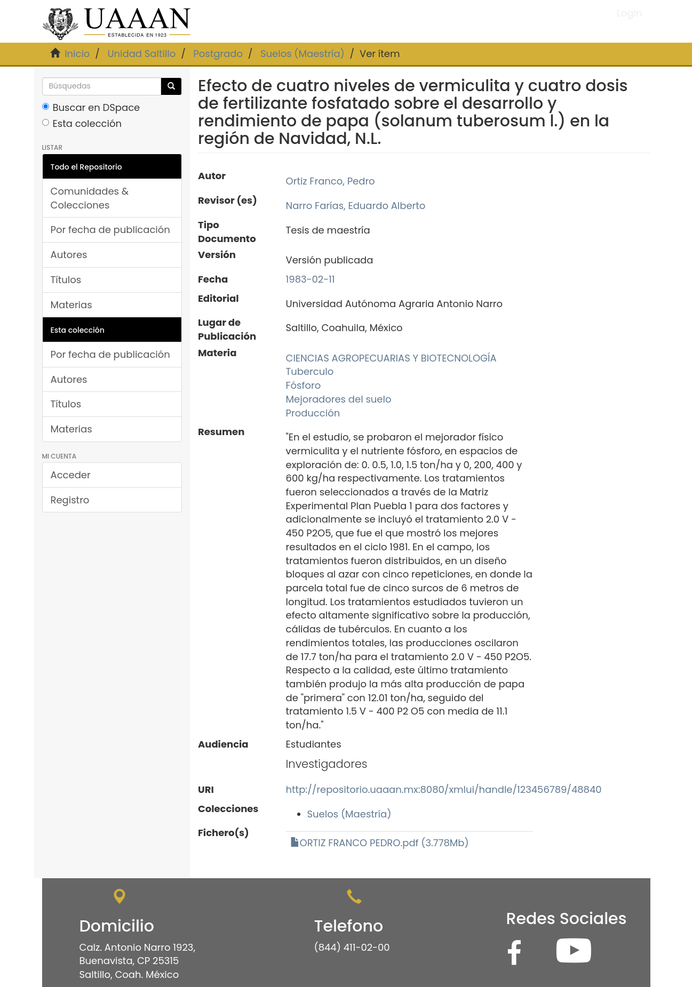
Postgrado (218, 53)
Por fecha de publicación (110, 229)
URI (206, 789)
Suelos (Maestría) (302, 53)
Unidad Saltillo (141, 53)
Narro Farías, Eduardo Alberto (356, 205)
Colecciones (228, 808)
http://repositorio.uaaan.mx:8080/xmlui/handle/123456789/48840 (444, 789)
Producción (313, 413)
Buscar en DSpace (91, 107)
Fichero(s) (223, 832)
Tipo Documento (227, 231)
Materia (217, 352)
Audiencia (223, 744)
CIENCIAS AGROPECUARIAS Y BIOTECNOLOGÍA (391, 358)
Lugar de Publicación (227, 329)
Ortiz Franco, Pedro (330, 181)
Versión (217, 254)
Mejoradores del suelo (339, 399)
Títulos (66, 279)
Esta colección (82, 123)
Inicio (77, 53)
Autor (212, 175)
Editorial (218, 298)
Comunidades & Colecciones (90, 198)
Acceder (71, 475)
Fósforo (303, 385)
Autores (69, 254)
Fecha (213, 279)
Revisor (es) (227, 200)
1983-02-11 (310, 279)
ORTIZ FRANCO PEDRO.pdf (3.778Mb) (379, 842)
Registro (70, 500)
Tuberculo (310, 371)
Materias (71, 304)
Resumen (221, 431)
